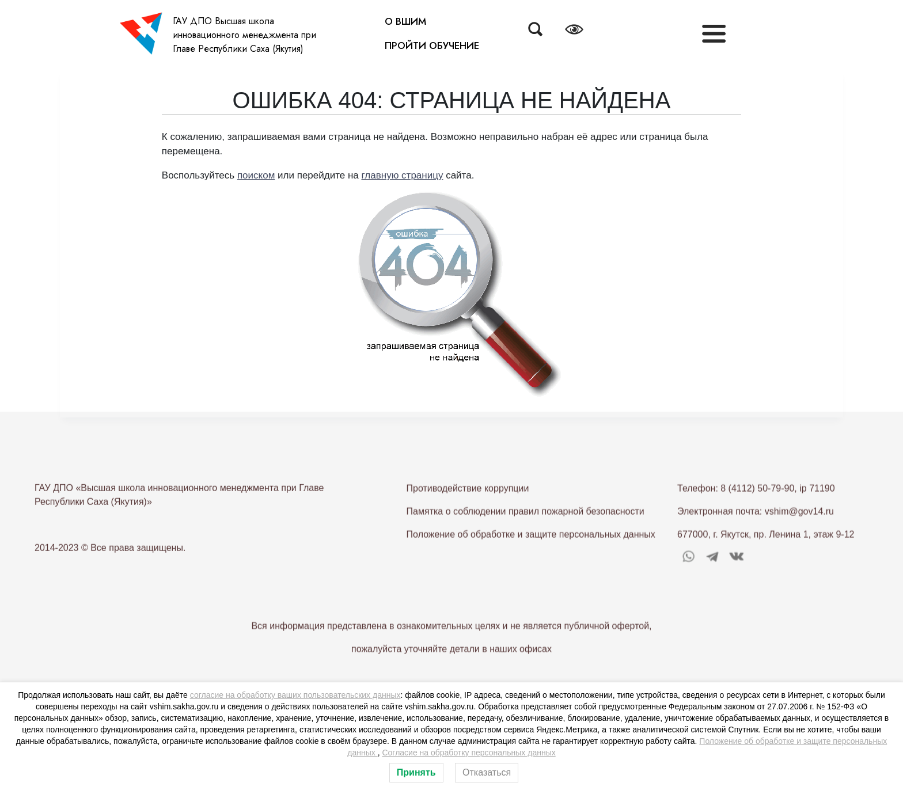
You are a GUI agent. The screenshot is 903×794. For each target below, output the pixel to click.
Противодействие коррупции (468, 514)
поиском (256, 175)
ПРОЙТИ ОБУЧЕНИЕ (432, 45)
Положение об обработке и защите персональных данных (531, 560)
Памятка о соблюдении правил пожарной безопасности (525, 537)
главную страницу (402, 175)
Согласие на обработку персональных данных (468, 752)
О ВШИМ (405, 21)
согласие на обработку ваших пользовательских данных (295, 695)
